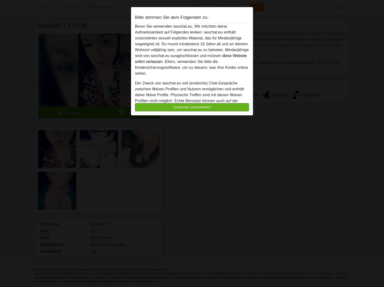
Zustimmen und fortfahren (192, 107)
